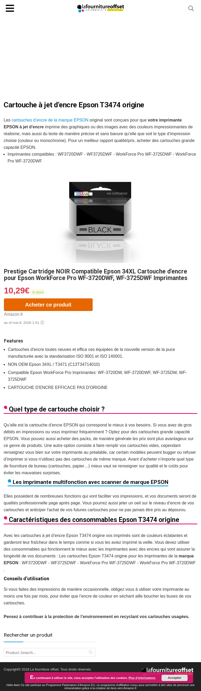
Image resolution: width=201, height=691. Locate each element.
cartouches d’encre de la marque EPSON (50, 120)
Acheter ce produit (48, 305)
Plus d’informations (142, 677)
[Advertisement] (100, 56)
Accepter (174, 678)
